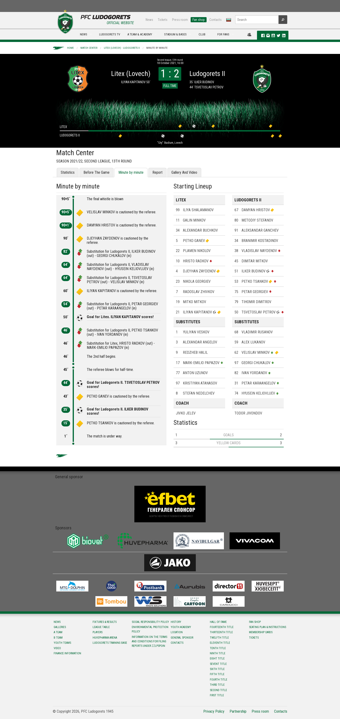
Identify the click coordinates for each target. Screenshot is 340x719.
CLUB (202, 34)
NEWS (83, 34)
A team (58, 632)
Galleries (60, 627)
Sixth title (217, 669)
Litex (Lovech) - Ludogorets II (122, 48)
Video (57, 648)
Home (70, 48)
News (149, 20)
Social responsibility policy (150, 622)
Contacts (215, 20)
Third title (217, 684)
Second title (218, 690)
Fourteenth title (222, 627)
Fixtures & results (105, 622)
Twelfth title (219, 637)
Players (97, 632)
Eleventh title (220, 642)
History (176, 622)
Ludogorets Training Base (110, 642)
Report (157, 172)
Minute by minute (157, 48)
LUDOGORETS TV (109, 34)
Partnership (238, 711)
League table (101, 627)
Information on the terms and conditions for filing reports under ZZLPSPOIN (149, 641)
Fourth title (218, 679)
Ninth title (217, 653)
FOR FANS (223, 34)
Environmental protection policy (150, 629)
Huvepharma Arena (105, 637)
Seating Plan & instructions (267, 627)
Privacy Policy (213, 711)
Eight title (217, 658)
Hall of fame (218, 622)
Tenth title (218, 648)
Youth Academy (181, 627)
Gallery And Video (184, 172)
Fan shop (199, 20)
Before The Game (96, 172)
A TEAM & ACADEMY (139, 34)
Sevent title (218, 664)
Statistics (68, 172)
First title (217, 695)
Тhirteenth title (221, 632)
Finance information (67, 653)
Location (177, 632)
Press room (180, 20)
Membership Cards (260, 632)
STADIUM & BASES (175, 34)
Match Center (88, 48)
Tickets (162, 20)
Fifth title (217, 674)
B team (58, 637)
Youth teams (62, 642)
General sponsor (182, 637)
